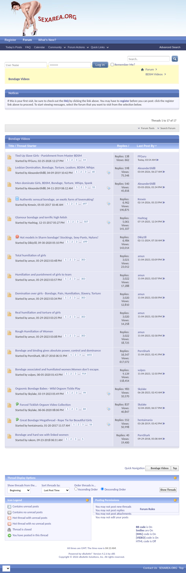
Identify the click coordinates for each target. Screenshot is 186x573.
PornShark (34, 355)
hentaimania (35, 425)
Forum (27, 40)
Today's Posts (14, 47)
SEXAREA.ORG (168, 568)
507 (86, 221)
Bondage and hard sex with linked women (42, 434)
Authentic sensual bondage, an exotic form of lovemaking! (57, 199)
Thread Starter (26, 146)
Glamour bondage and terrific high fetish (41, 217)
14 (84, 159)
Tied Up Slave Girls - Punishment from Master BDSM (48, 155)
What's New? (47, 40)
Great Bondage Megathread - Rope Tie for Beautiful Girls (56, 420)
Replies (122, 146)
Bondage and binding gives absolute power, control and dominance (58, 350)
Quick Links (98, 47)
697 (85, 203)
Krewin (32, 204)
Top (175, 468)
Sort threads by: (51, 485)
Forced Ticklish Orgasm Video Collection (45, 404)
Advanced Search (169, 47)
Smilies (140, 530)
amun (31, 260)
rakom (32, 440)
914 (84, 373)
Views (123, 149)
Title (11, 146)
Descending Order (113, 489)
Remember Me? (123, 64)
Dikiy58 (32, 242)
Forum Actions (76, 47)
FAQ (28, 47)
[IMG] (139, 534)
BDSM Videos (154, 74)
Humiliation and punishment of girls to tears (43, 274)
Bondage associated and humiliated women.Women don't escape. (57, 369)
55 (93, 187)
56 (90, 424)
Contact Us (150, 568)
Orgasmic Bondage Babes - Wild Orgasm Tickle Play (47, 388)
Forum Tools (147, 128)
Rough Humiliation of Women (34, 331)
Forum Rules (147, 509)
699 (85, 241)
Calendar (39, 47)
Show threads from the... (22, 485)
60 (93, 171)
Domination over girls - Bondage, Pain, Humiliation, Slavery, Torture (58, 293)
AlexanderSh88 (37, 173)
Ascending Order (86, 489)
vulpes (32, 374)
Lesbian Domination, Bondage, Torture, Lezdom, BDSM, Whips (54, 167)
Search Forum (168, 128)
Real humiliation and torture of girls (38, 312)
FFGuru (32, 161)
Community (55, 47)
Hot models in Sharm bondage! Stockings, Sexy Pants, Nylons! (59, 237)
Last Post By (147, 146)
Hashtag (33, 222)
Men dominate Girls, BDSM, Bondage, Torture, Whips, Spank (53, 183)
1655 (89, 354)
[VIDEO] (140, 537)
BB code (141, 527)
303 (83, 259)
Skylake (32, 393)
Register (10, 40)
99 (84, 392)
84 (84, 409)
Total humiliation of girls (30, 255)
